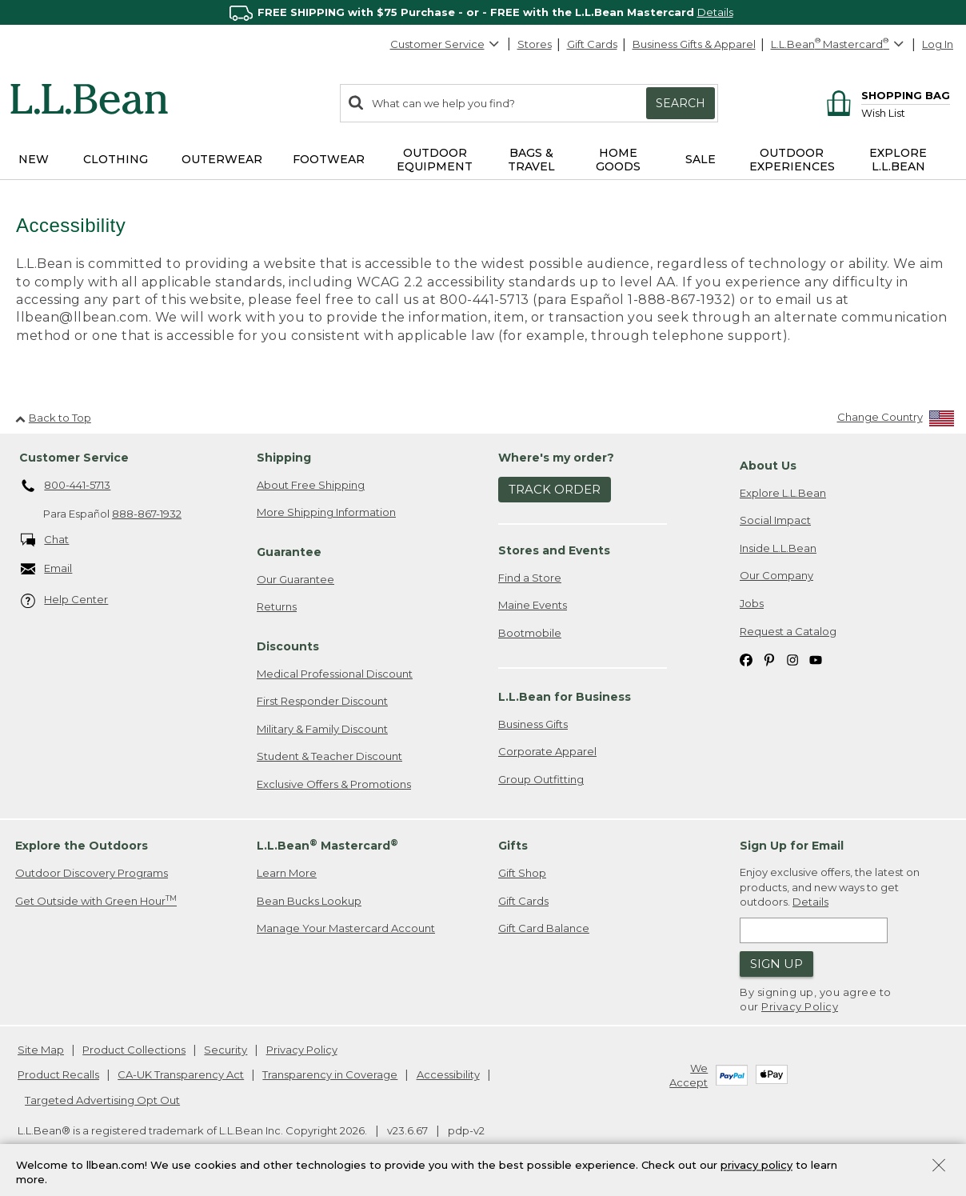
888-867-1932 (147, 514)
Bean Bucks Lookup (309, 901)
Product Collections (134, 1049)
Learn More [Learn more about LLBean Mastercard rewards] (287, 873)
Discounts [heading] (288, 647)
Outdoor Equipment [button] (435, 160)
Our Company (776, 576)
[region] (483, 12)
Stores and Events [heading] (554, 550)
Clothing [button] (115, 159)
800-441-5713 (66, 486)
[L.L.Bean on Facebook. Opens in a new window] (746, 659)
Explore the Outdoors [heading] (81, 846)
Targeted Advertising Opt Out (102, 1100)
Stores (534, 44)
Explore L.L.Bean (783, 492)
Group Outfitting (541, 779)
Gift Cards (592, 44)
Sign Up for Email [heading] (792, 846)
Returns (277, 607)
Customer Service (445, 44)
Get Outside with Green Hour (96, 901)
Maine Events (532, 605)
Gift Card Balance (543, 928)
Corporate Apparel (547, 752)
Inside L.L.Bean (778, 548)
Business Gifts (533, 724)
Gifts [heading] (513, 846)
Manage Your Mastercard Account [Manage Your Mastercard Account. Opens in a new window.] (346, 928)
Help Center (65, 601)
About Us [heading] (768, 466)
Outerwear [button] (222, 159)
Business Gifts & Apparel (694, 44)
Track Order (555, 490)
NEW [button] (33, 159)
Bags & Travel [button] (531, 160)
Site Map (41, 1049)
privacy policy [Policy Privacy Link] (756, 1164)
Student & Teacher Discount (329, 756)
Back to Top (53, 417)
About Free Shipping (311, 484)
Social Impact (775, 520)
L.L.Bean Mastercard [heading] (327, 846)
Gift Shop (522, 873)
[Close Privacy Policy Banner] (939, 1167)
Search (680, 103)
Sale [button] (700, 159)
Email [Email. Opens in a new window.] (47, 570)
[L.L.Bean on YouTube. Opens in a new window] (815, 659)
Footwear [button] (329, 159)
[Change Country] (896, 421)
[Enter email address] (814, 931)
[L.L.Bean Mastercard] (839, 44)
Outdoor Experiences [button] (792, 160)
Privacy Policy (799, 1007)
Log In (937, 44)
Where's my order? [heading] (556, 458)
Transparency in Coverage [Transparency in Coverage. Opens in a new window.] (329, 1075)
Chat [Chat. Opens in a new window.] (45, 540)
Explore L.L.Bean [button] (898, 160)
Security (225, 1049)
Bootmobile (529, 632)
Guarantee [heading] (289, 553)
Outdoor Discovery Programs (91, 873)
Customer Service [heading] (74, 458)
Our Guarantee (295, 579)
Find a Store (529, 577)
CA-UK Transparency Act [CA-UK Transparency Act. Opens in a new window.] (181, 1075)
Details (715, 12)
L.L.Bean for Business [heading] (564, 697)
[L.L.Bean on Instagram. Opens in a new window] (792, 659)
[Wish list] (905, 112)
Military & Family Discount (322, 728)
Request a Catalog (788, 631)
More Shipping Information (326, 512)
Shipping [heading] (284, 458)
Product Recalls (58, 1075)
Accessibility (448, 1075)
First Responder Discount (322, 701)
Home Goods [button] (618, 160)
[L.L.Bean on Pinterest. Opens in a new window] (769, 659)
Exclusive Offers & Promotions (334, 784)
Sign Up (776, 964)
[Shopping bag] (885, 95)
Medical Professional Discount (335, 673)
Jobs (752, 604)
